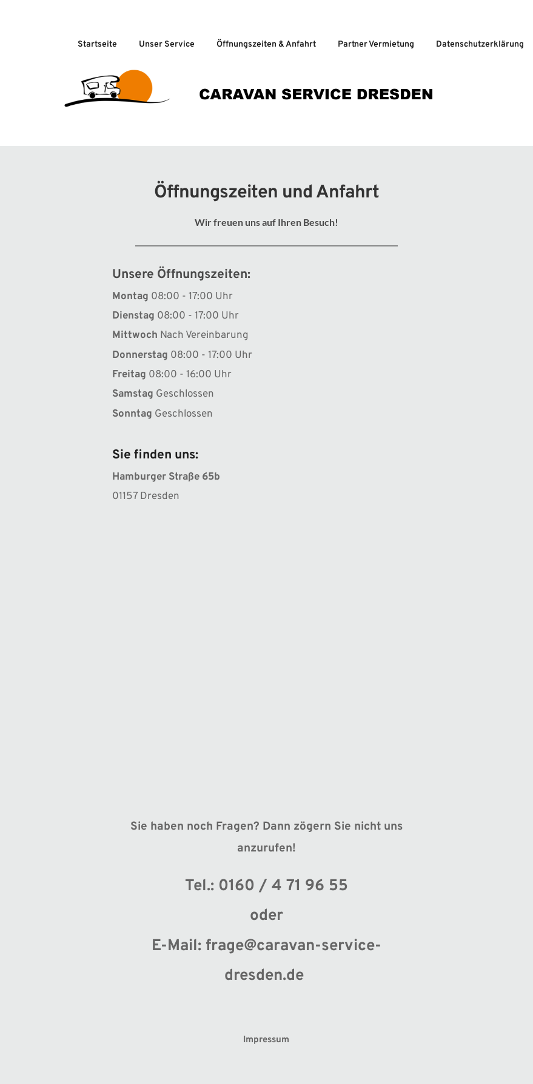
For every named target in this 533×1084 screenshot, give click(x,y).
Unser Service (167, 44)
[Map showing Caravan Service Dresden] (266, 640)
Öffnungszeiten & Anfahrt (266, 44)
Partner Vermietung (376, 44)
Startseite (97, 44)
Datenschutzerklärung (480, 44)
